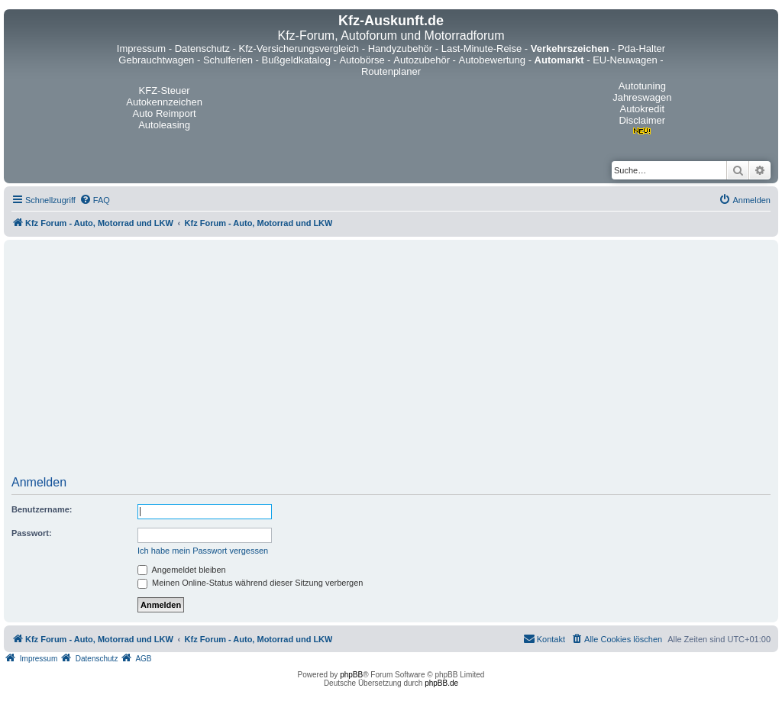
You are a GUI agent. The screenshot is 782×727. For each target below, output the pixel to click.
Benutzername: (41, 509)
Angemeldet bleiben (181, 569)
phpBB (351, 674)
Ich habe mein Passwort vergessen (202, 550)
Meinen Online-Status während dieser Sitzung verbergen (250, 582)
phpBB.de (441, 683)
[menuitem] (94, 200)
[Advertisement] (391, 363)
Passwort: (31, 533)
